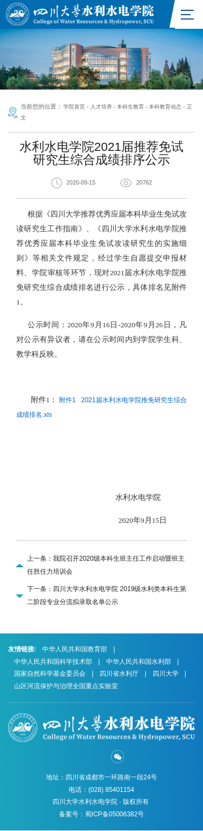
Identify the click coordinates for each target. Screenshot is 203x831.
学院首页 (75, 107)
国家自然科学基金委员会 (50, 674)
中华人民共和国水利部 (138, 661)
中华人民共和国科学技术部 (53, 661)
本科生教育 (136, 107)
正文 (30, 117)
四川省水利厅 (119, 674)
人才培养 (104, 107)
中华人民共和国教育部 (74, 650)
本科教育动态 (174, 107)
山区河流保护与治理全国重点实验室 (66, 686)
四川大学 (166, 674)
